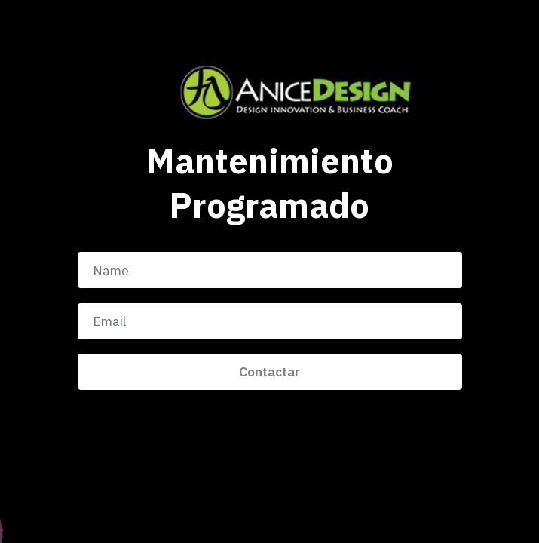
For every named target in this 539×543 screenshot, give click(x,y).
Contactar (269, 371)
